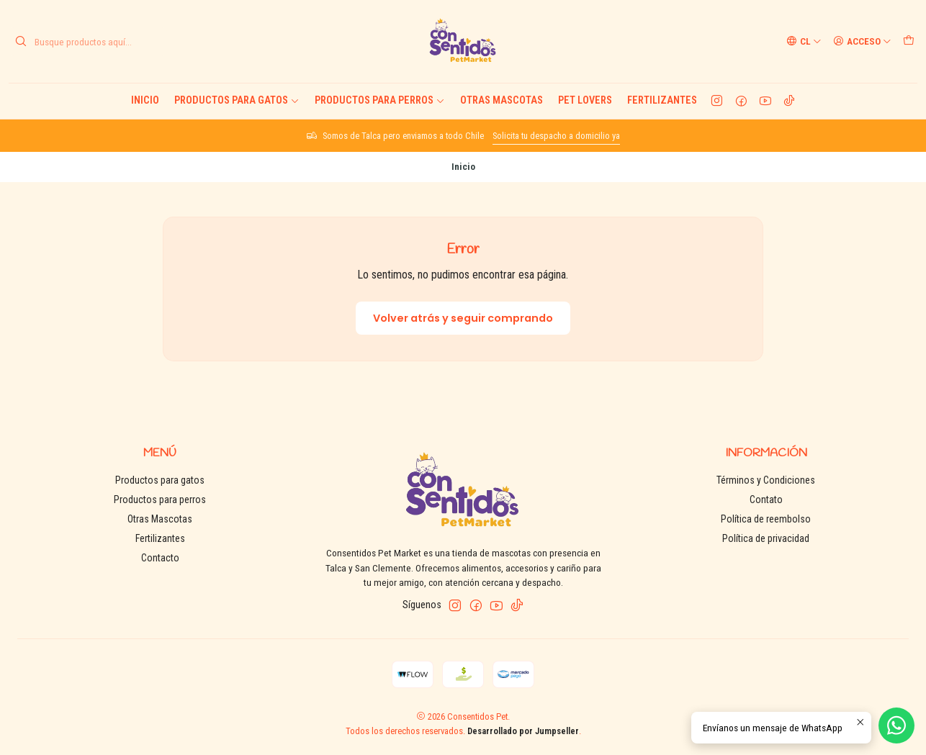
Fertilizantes (662, 100)
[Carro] (908, 41)
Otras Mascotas (501, 100)
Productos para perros (380, 100)
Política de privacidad (765, 538)
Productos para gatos (237, 100)
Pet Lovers (585, 100)
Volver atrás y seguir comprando (463, 318)
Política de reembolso (766, 519)
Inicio (145, 100)
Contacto (160, 558)
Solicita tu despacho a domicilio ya (556, 135)
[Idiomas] (804, 41)
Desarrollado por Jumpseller (523, 730)
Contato (766, 499)
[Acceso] (862, 41)
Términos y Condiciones (765, 480)
